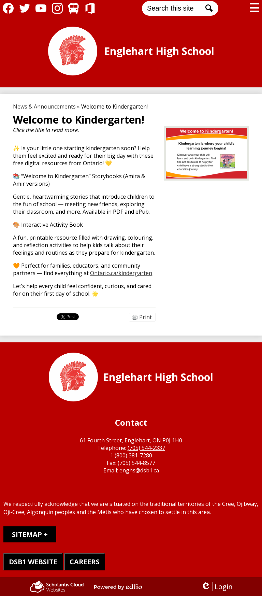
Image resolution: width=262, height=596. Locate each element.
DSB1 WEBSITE (33, 561)
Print (145, 317)
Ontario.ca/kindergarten (121, 273)
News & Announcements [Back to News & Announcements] (44, 106)
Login (217, 586)
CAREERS (85, 561)
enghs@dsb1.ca (139, 470)
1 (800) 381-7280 (131, 455)
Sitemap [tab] (27, 534)
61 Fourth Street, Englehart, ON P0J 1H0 (131, 440)
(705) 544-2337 (146, 448)
